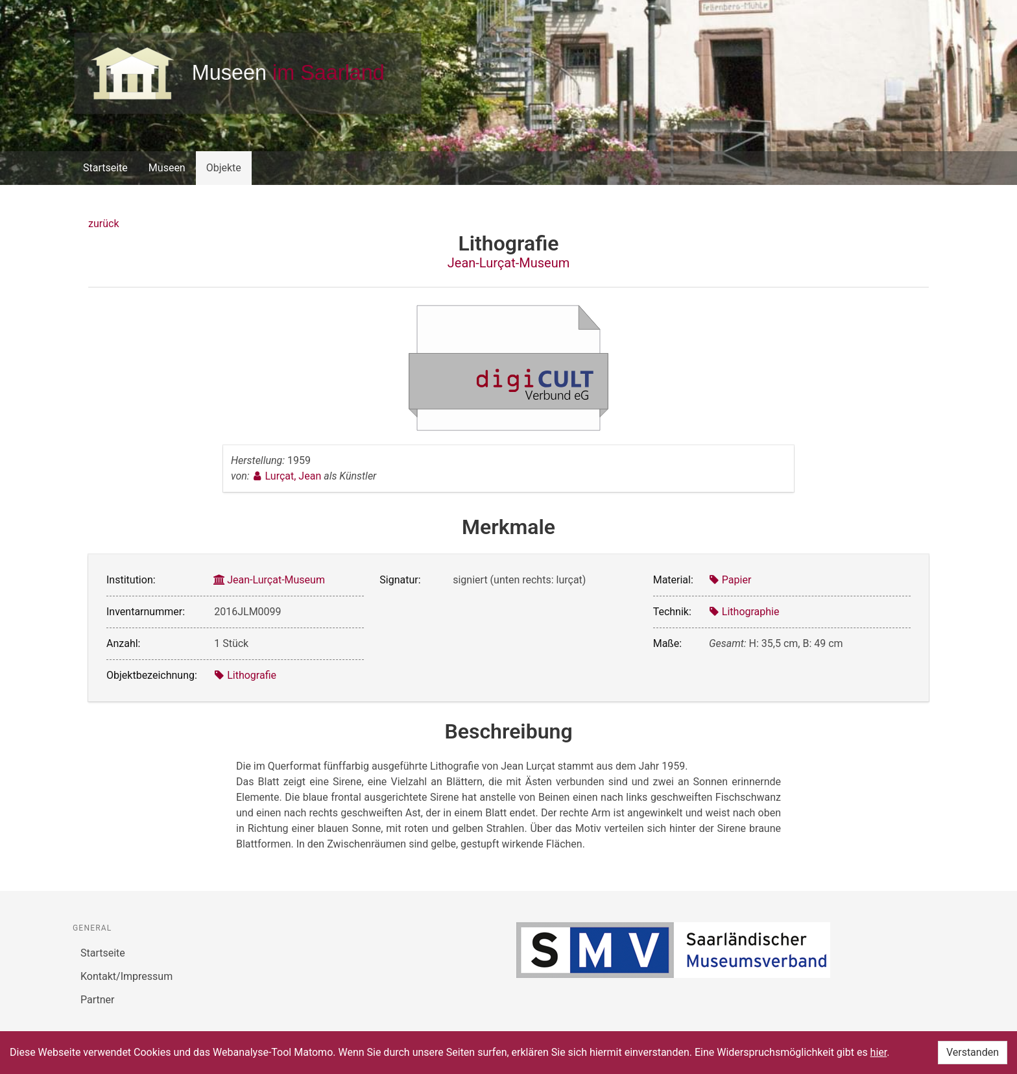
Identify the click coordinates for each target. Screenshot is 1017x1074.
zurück (103, 223)
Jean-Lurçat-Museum (508, 263)
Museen (167, 168)
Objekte (223, 168)
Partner (97, 1000)
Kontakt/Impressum (126, 976)
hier (878, 1052)
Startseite (105, 168)
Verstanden (972, 1052)
